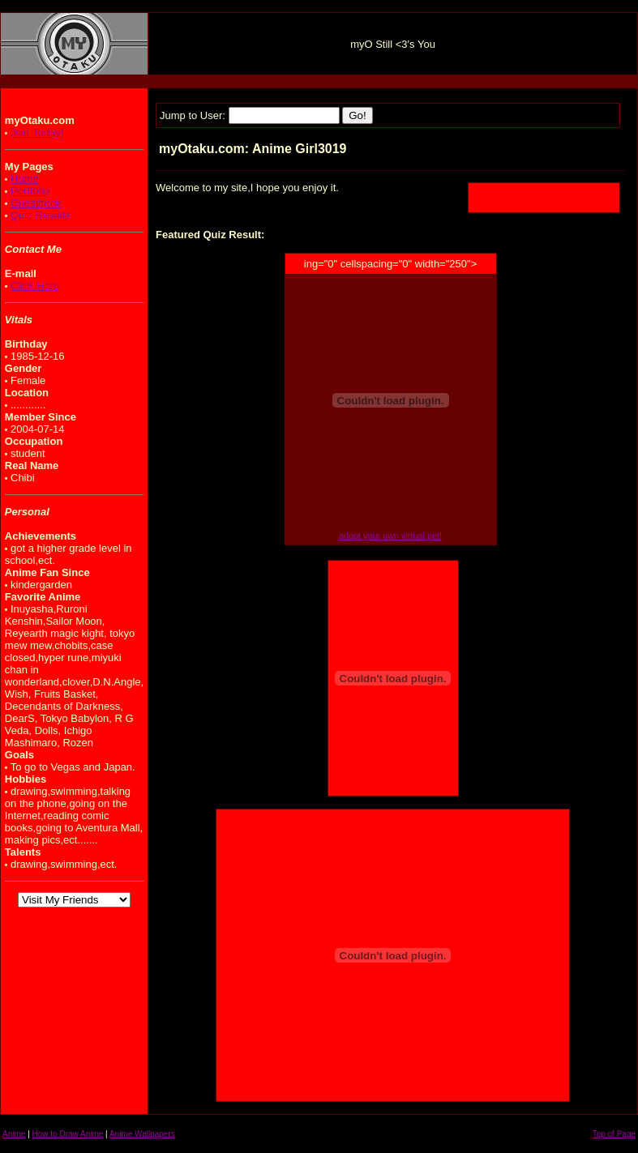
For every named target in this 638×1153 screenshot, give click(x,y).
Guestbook (36, 203)
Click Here (35, 286)
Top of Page (614, 1134)
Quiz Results (41, 215)
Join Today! (37, 132)
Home (25, 179)
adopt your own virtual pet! (390, 535)
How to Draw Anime (68, 1134)
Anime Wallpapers (142, 1134)
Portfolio (30, 191)
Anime (13, 1134)
